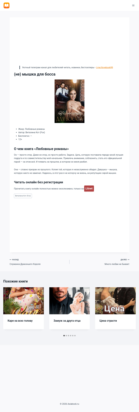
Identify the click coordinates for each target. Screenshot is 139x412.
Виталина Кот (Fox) (23, 196)
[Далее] (130, 310)
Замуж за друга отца (67, 320)
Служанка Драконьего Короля (38, 261)
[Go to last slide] (8, 310)
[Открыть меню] (133, 5)
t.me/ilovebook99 (104, 67)
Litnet (89, 188)
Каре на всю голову (20, 320)
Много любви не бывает (100, 261)
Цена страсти (108, 320)
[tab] (64, 335)
